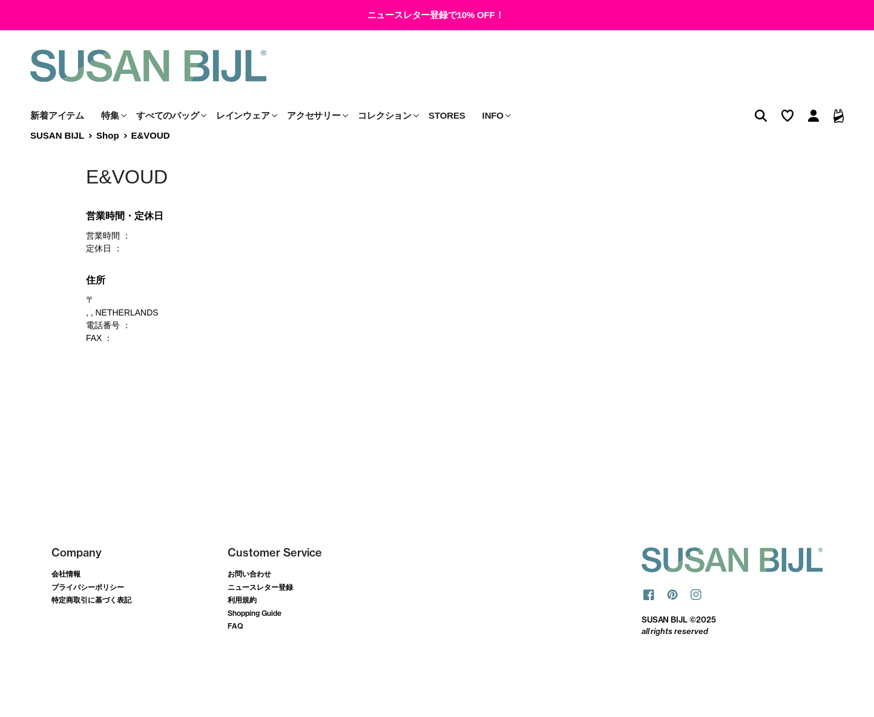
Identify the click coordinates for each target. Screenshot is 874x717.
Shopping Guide (254, 640)
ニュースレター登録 (260, 614)
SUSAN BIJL (57, 162)
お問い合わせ (249, 601)
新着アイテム (57, 142)
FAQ (235, 653)
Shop (107, 162)
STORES (447, 142)
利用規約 (242, 627)
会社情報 (65, 601)
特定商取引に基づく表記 (91, 627)
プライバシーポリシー (87, 614)
